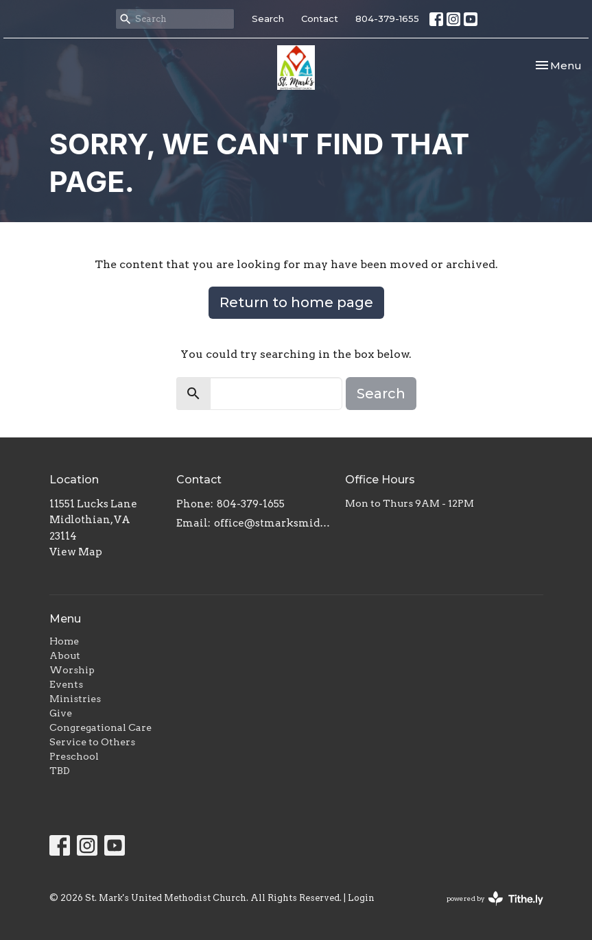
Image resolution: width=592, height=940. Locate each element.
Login (361, 898)
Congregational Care (100, 727)
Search (268, 18)
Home (64, 641)
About (64, 655)
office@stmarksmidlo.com (273, 523)
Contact (319, 18)
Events (66, 684)
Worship (72, 669)
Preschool (74, 756)
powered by (495, 898)
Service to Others (92, 741)
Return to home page (296, 302)
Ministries (75, 698)
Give (60, 713)
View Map (75, 552)
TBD (59, 770)
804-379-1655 (387, 18)
